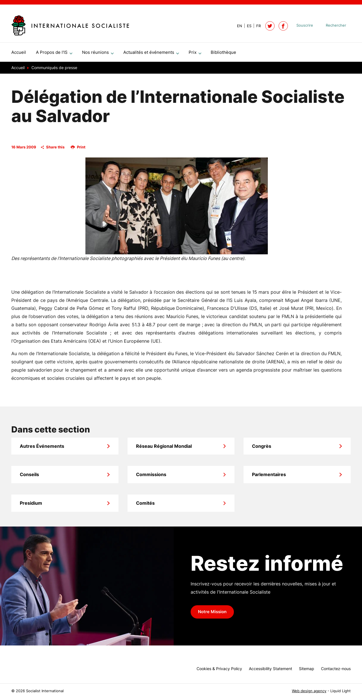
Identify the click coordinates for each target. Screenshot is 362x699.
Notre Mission (212, 614)
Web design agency (309, 691)
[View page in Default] (237, 25)
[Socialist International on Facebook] (283, 26)
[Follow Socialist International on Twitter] (270, 26)
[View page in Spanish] (246, 25)
